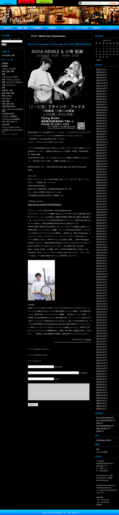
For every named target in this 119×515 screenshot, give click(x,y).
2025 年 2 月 (100, 80)
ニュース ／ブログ (81, 28)
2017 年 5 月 (100, 201)
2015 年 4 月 (100, 239)
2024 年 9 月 (100, 91)
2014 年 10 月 (100, 252)
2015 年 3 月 (100, 241)
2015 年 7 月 (100, 231)
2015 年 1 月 (100, 244)
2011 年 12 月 (100, 333)
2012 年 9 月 (100, 311)
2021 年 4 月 (100, 147)
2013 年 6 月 (100, 287)
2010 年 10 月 (100, 368)
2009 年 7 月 (100, 406)
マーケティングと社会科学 (11, 119)
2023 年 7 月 (100, 115)
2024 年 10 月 (100, 88)
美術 (3, 87)
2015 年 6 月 (100, 233)
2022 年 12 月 (100, 131)
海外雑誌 (5, 63)
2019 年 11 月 (100, 166)
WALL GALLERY (102, 428)
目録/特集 (22, 28)
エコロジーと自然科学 (9, 116)
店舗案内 (52, 28)
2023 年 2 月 (100, 126)
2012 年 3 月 (100, 328)
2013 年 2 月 (100, 298)
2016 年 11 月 (100, 209)
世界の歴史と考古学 (8, 106)
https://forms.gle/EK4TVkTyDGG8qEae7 (45, 205)
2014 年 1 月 (100, 271)
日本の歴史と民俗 (8, 113)
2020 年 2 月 (100, 158)
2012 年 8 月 (100, 314)
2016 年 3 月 (100, 223)
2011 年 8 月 (100, 341)
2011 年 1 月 (100, 360)
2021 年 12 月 (100, 142)
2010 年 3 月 (100, 384)
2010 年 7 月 (100, 376)
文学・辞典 (5, 101)
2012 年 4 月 (100, 325)
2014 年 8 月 (100, 258)
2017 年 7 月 (100, 198)
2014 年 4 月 (100, 263)
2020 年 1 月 (100, 161)
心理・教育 (5, 124)
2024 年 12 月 (100, 83)
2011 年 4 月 (100, 352)
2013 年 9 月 (100, 279)
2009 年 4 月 (100, 408)
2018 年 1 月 (100, 196)
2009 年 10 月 (100, 398)
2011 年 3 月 (100, 354)
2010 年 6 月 (100, 379)
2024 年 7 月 (100, 93)
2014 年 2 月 (100, 268)
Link (111, 28)
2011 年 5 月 (100, 349)
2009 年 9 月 (100, 400)
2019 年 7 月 (100, 171)
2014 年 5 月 (100, 260)
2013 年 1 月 (100, 301)
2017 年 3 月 (100, 206)
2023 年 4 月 (100, 120)
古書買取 (37, 28)
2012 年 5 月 (100, 322)
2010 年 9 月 (100, 371)
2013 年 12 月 (100, 274)
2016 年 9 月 (100, 215)
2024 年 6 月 (100, 96)
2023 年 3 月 (100, 123)
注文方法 (7, 28)
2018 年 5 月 (100, 190)
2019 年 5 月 (100, 174)
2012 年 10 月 (100, 309)
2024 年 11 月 (100, 85)
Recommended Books (103, 425)
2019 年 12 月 (100, 163)
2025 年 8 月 (100, 77)
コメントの (101, 452)
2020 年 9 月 (100, 150)
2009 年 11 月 (100, 395)
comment (88, 339)
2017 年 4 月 (100, 204)
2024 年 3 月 (100, 104)
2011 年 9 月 (100, 338)
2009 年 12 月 (100, 392)
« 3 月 (98, 60)
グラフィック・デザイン (10, 76)
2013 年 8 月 (100, 282)
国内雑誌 (5, 66)
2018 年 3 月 (100, 193)
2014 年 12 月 (100, 247)
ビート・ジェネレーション (11, 127)
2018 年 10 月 (100, 185)
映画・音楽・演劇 (8, 93)
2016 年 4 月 (100, 220)
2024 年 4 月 (100, 101)
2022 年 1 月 (100, 139)
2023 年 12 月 (100, 107)
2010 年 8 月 (100, 373)
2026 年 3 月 (100, 69)
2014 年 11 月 (100, 250)
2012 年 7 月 (100, 317)
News (98, 423)
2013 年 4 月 (100, 293)
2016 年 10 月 (100, 212)
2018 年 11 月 (100, 182)
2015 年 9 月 (100, 228)
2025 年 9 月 (100, 75)
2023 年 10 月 (100, 110)
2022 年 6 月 (100, 134)
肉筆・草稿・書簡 (8, 71)
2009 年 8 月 (100, 403)
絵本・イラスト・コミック (11, 79)
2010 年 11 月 (100, 365)
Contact (96, 28)
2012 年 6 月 (100, 319)
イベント (67, 28)
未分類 (98, 431)
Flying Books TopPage (103, 440)
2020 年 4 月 (100, 155)
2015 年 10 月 (100, 225)
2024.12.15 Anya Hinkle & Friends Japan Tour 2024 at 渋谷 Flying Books (59, 44)
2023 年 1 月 (100, 128)
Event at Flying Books (103, 417)
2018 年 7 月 (100, 188)
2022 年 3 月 (100, 136)
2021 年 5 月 (100, 145)
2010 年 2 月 (100, 387)
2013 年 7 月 (100, 284)
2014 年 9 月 (100, 255)
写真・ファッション (8, 84)
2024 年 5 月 (100, 99)
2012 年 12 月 (100, 303)
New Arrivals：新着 (8, 55)
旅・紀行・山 (6, 98)
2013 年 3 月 (100, 295)
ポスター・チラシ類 (8, 68)
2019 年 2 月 (100, 177)
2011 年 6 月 (100, 346)
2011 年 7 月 (100, 344)
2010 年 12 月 (100, 363)
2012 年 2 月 (100, 330)
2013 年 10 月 (100, 276)
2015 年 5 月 (100, 236)
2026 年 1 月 (100, 72)
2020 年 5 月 (100, 153)
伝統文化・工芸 (7, 90)
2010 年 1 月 (100, 389)
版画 (3, 74)
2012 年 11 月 (100, 306)
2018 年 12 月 (100, 180)
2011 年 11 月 (100, 336)
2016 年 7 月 (100, 217)
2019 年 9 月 (100, 169)
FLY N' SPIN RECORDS (104, 420)
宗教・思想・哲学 (8, 103)
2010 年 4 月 (100, 381)
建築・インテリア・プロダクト (12, 82)
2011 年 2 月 (100, 357)
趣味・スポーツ (7, 95)
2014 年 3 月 (100, 266)
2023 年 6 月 (100, 118)
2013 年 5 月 (100, 290)
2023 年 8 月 (100, 112)
